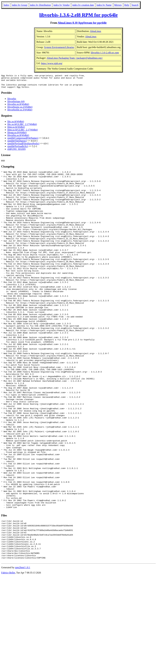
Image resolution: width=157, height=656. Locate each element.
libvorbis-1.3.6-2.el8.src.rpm (105, 52)
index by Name (104, 5)
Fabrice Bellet (8, 652)
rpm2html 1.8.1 (22, 647)
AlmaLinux (95, 31)
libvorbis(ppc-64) (16, 104)
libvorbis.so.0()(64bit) (18, 107)
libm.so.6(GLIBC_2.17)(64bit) (22, 132)
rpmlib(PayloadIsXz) (17, 149)
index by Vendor (62, 5)
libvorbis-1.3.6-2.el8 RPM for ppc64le (78, 15)
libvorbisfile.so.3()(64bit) (19, 112)
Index (6, 5)
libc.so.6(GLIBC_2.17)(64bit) (22, 127)
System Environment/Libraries (59, 47)
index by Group (19, 5)
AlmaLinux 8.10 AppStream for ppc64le (82, 22)
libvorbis (11, 101)
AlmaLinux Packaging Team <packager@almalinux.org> (75, 58)
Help (126, 5)
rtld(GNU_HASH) (16, 151)
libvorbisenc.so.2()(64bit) (20, 109)
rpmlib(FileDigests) (17, 143)
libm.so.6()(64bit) (16, 129)
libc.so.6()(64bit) (15, 124)
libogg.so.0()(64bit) (17, 135)
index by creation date (83, 5)
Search (135, 5)
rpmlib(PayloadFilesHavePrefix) (23, 146)
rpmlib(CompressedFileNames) (22, 140)
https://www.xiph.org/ (52, 63)
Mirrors (118, 5)
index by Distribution (40, 5)
